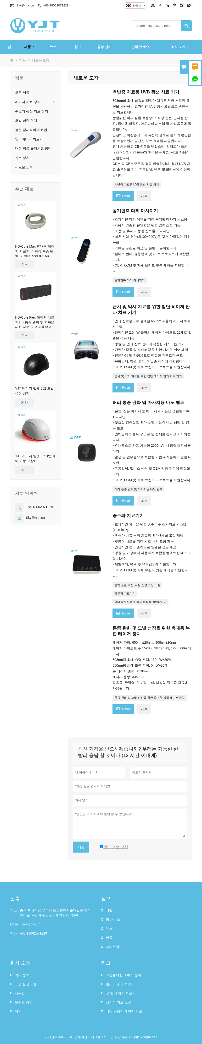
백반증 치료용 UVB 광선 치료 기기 (136, 184)
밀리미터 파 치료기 (120, 984)
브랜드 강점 (24, 1002)
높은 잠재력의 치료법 (31, 130)
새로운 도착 (24, 167)
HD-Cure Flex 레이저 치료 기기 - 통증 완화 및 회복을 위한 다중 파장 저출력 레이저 (35, 322)
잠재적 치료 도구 (118, 1002)
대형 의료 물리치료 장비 (33, 148)
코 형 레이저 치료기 (120, 993)
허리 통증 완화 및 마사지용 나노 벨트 (138, 489)
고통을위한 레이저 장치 (123, 975)
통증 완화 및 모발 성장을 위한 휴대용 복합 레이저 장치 (149, 697)
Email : (15, 924)
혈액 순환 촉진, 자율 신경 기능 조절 (137, 585)
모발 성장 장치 (26, 120)
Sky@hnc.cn (25, 5)
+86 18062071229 (55, 5)
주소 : (14, 910)
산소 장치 (22, 158)
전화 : (14, 933)
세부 (144, 196)
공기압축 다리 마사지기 (129, 280)
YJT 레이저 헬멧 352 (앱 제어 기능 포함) (35, 458)
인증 (109, 938)
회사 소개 (180, 47)
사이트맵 (112, 947)
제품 (29, 47)
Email (123, 195)
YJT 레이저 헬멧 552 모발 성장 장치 (34, 390)
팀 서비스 (113, 919)
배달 (109, 910)
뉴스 (55, 47)
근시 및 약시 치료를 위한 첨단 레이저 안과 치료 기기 (148, 376)
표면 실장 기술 (26, 984)
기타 (24, 264)
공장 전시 (104, 47)
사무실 (20, 993)
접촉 (15, 898)
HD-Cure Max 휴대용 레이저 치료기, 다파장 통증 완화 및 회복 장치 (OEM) (34, 251)
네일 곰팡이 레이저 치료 (124, 1011)
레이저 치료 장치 (27, 102)
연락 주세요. (140, 47)
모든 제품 (22, 92)
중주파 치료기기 (124, 593)
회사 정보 (22, 975)
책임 (18, 1011)
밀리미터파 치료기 (29, 139)
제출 (81, 847)
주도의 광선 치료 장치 (31, 111)
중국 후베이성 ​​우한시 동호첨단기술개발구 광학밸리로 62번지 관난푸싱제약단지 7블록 (55, 912)
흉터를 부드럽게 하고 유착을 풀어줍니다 (140, 602)
